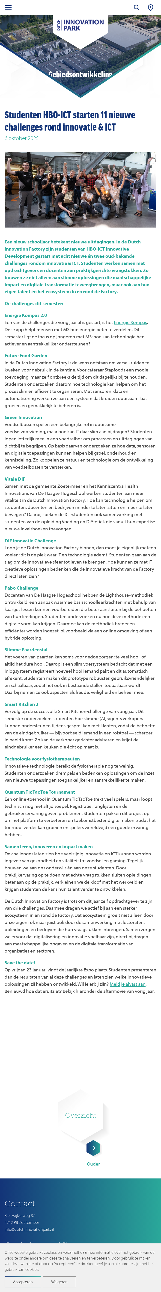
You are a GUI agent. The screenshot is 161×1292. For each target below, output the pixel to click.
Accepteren (23, 1281)
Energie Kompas (130, 322)
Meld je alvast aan (128, 984)
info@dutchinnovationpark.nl (29, 1229)
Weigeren (59, 1281)
